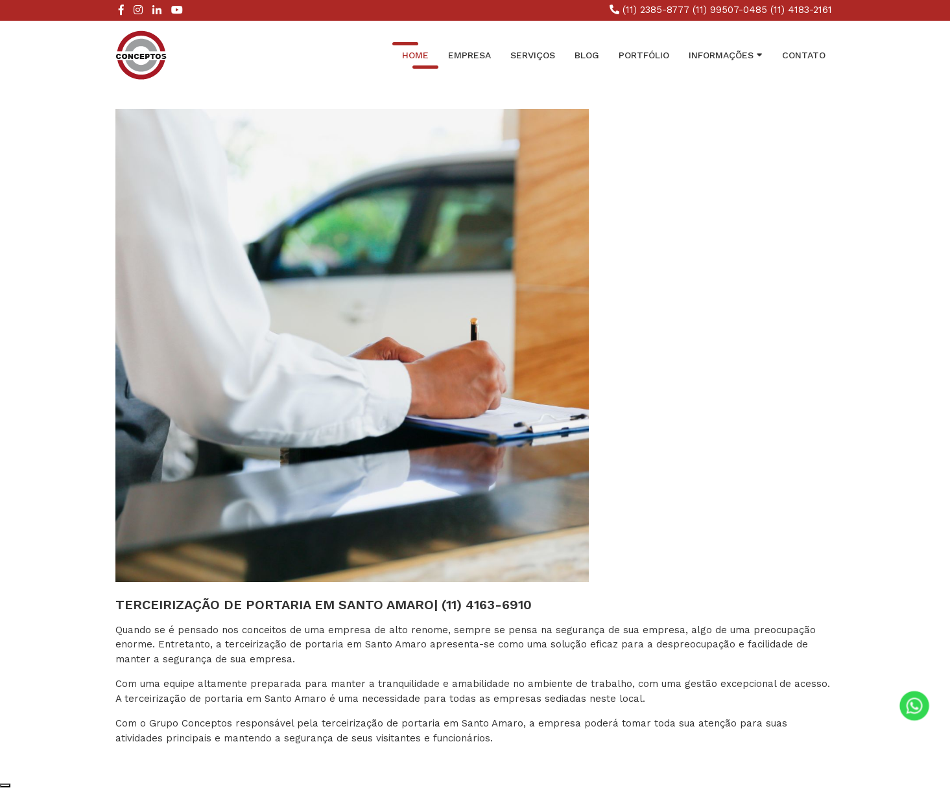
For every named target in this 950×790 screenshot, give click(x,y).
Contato (803, 55)
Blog (587, 55)
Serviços (532, 55)
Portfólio (644, 55)
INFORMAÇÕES (726, 54)
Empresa (469, 55)
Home (415, 55)
